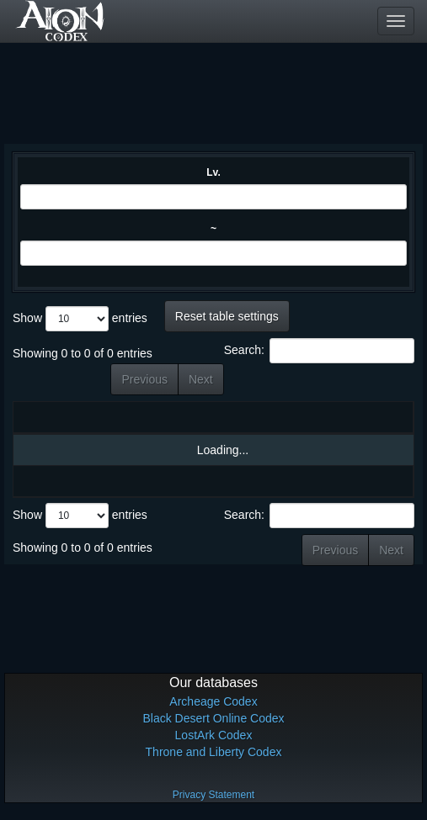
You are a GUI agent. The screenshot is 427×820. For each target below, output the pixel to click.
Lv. (213, 172)
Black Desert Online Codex (213, 718)
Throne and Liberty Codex (214, 752)
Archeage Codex (213, 701)
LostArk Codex (214, 735)
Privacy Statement (213, 795)
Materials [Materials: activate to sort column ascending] (290, 417)
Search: (319, 350)
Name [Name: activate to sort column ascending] (76, 417)
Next (201, 379)
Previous (144, 379)
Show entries (80, 318)
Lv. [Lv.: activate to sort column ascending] (142, 417)
